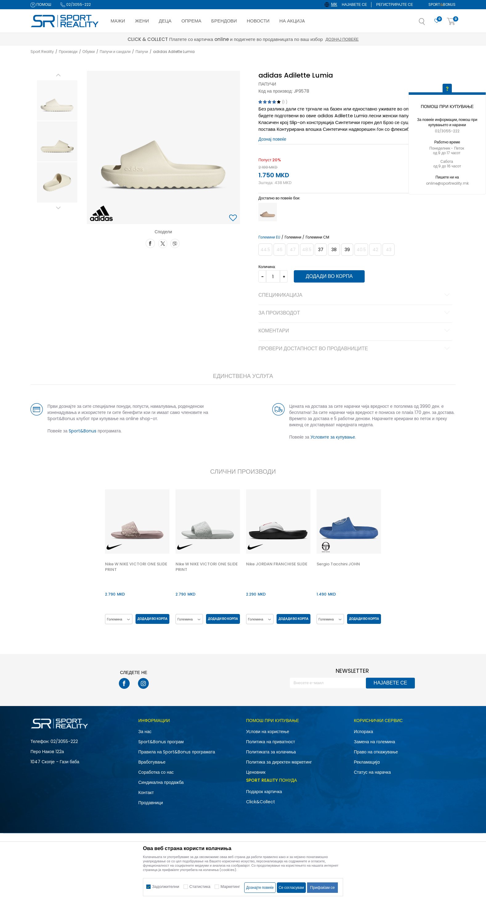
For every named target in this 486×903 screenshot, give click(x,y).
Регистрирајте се (394, 4)
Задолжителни (165, 886)
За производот (355, 313)
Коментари (355, 331)
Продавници (150, 803)
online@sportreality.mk (447, 183)
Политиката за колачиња (271, 752)
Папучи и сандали (115, 51)
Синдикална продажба (161, 782)
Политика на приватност (270, 742)
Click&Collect (260, 802)
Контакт (146, 792)
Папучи (142, 51)
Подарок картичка (264, 792)
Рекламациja (367, 762)
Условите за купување (332, 437)
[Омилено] (436, 21)
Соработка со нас (156, 772)
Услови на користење (267, 731)
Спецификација (355, 295)
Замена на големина (374, 742)
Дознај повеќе (297, 39)
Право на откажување (376, 752)
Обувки (89, 51)
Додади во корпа (329, 276)
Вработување (151, 762)
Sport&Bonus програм (161, 742)
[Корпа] (451, 21)
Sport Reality (42, 51)
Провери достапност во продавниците (355, 349)
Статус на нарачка (372, 772)
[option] (57, 100)
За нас (145, 731)
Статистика (199, 886)
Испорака (363, 731)
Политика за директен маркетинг (279, 762)
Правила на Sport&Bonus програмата (176, 752)
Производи (68, 51)
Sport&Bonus (82, 431)
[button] (428, 23)
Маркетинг (230, 886)
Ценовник (255, 772)
